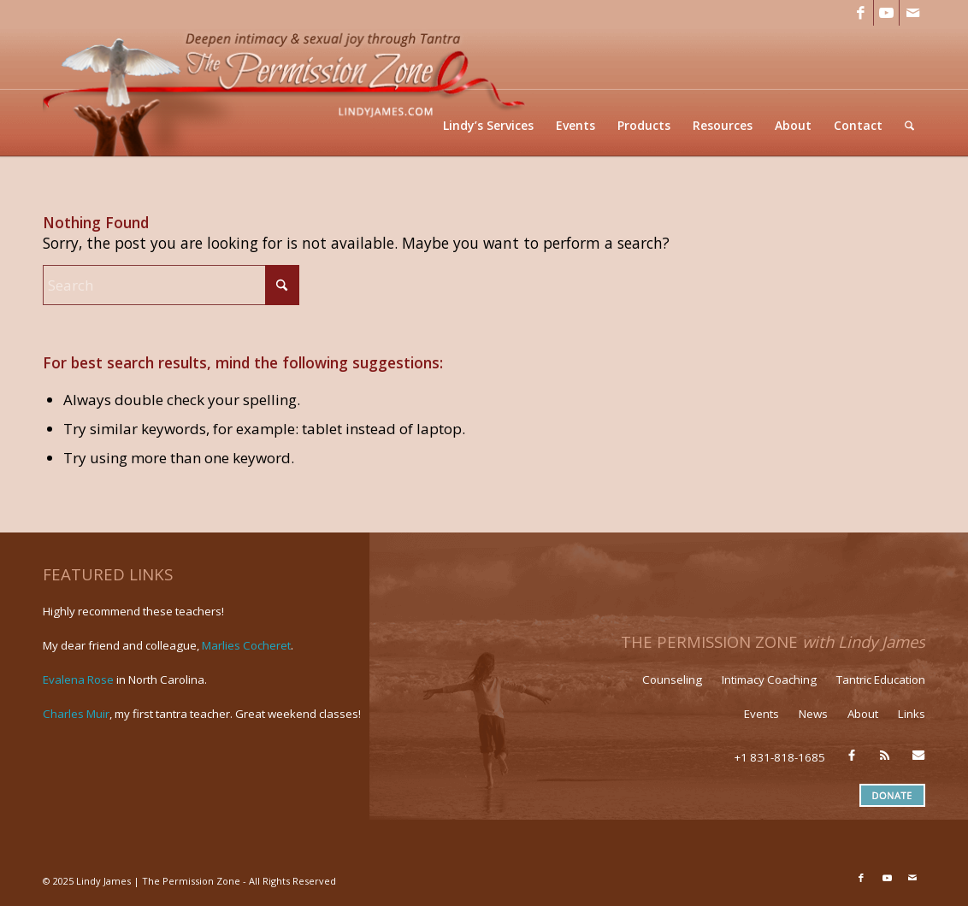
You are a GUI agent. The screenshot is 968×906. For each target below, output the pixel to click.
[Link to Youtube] (886, 13)
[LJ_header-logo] (287, 91)
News (813, 713)
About (862, 713)
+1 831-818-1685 (780, 757)
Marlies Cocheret (246, 645)
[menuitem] (488, 125)
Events (761, 713)
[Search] (909, 125)
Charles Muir (76, 713)
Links (911, 713)
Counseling (672, 679)
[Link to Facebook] (860, 13)
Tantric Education (880, 679)
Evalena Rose (78, 679)
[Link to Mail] (912, 13)
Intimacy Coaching (769, 679)
